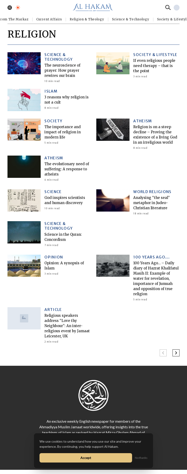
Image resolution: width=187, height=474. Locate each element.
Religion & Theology (87, 19)
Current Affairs (49, 19)
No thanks (141, 457)
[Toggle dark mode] (18, 7)
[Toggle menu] (9, 7)
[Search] (168, 7)
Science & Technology (130, 19)
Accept (85, 458)
